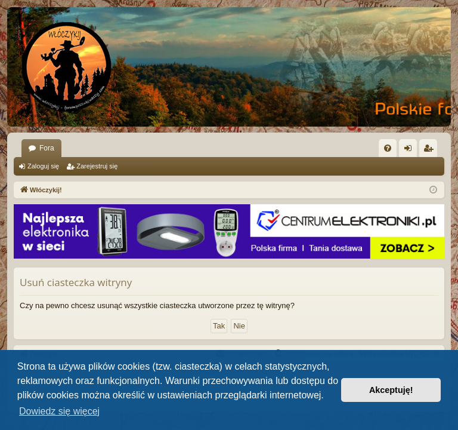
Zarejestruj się (96, 166)
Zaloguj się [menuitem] (410, 150)
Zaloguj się (43, 166)
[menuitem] (388, 148)
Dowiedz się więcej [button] (59, 411)
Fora (46, 148)
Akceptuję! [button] (391, 390)
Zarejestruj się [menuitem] (430, 150)
